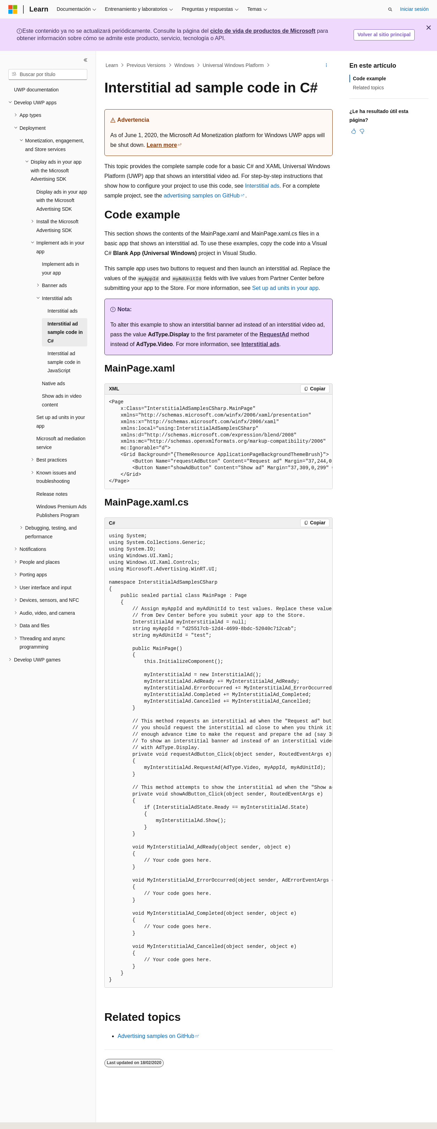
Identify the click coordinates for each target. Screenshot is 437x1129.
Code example (369, 78)
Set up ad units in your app (285, 288)
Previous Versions (146, 65)
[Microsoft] (12, 9)
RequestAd (274, 334)
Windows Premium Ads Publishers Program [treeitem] (61, 511)
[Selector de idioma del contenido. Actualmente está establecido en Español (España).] (35, 1117)
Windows (184, 65)
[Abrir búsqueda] (390, 9)
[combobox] (47, 74)
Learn (112, 65)
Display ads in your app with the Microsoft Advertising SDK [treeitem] (61, 200)
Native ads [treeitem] (53, 383)
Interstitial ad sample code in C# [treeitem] (65, 332)
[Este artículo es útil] (353, 131)
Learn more (162, 145)
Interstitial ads (262, 186)
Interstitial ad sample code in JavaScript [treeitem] (63, 362)
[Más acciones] (326, 65)
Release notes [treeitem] (52, 494)
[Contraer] (85, 60)
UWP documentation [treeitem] (36, 89)
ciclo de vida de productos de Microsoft (262, 31)
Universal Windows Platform (233, 65)
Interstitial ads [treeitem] (62, 311)
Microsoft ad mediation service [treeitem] (61, 443)
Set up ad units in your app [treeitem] (60, 421)
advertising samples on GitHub (202, 196)
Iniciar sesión (414, 9)
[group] (218, 442)
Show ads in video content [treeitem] (62, 400)
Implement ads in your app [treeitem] (60, 268)
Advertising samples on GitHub (156, 1036)
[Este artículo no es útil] (362, 131)
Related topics (368, 87)
